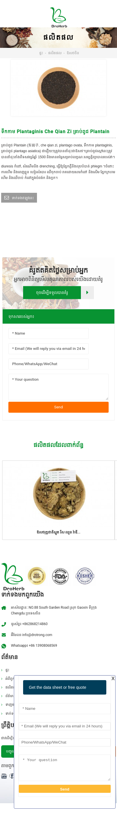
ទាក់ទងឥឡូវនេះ (23, 198)
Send (58, 407)
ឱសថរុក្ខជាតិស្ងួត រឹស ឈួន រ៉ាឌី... (58, 532)
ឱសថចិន (73, 53)
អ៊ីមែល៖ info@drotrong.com (31, 635)
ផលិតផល (55, 53)
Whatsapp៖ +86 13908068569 (34, 646)
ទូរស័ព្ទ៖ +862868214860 (29, 624)
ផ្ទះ (41, 53)
